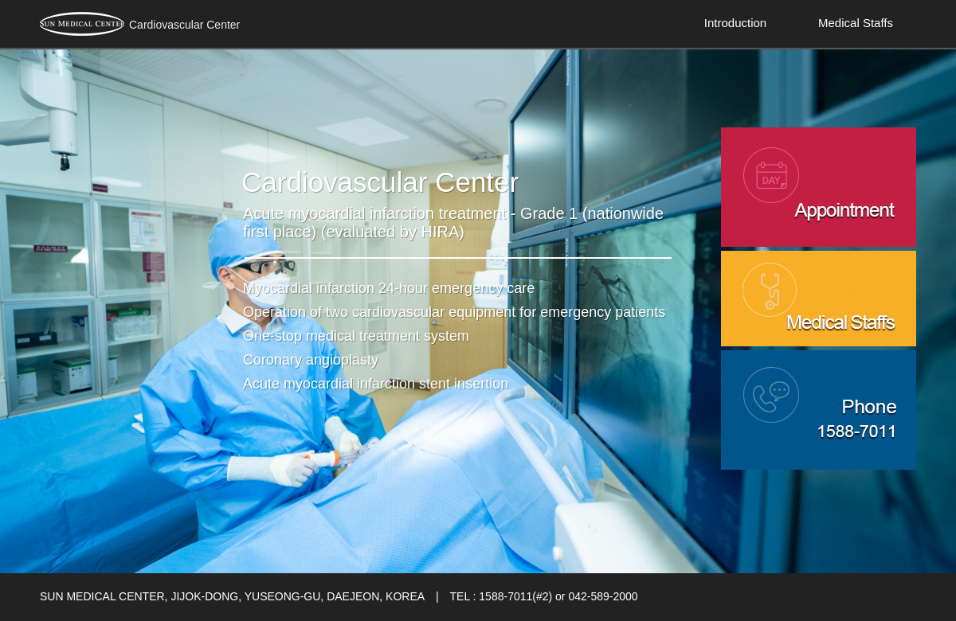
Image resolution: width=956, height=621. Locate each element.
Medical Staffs (855, 22)
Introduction (735, 22)
